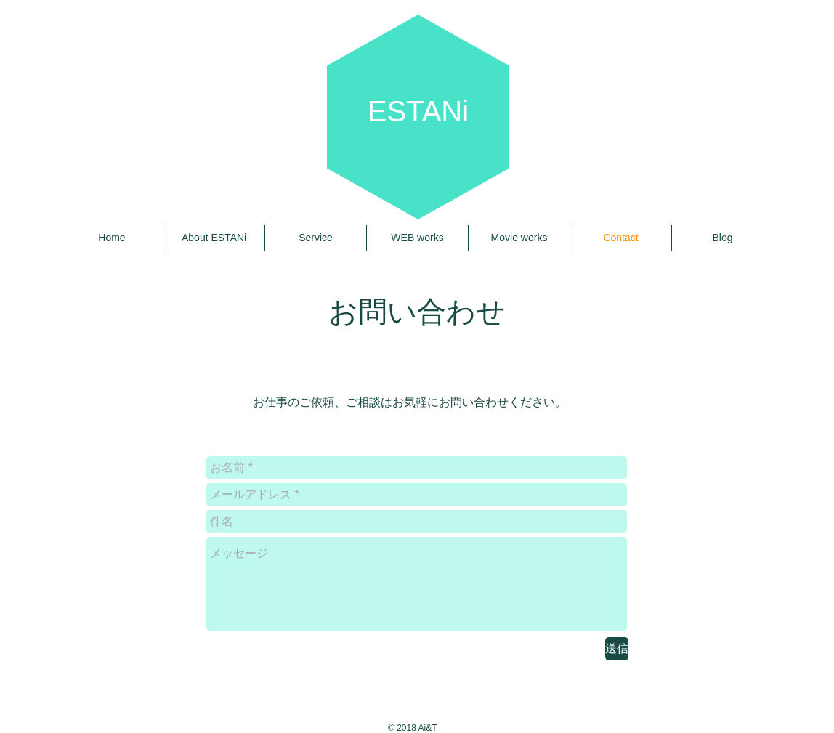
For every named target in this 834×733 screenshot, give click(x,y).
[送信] (616, 648)
